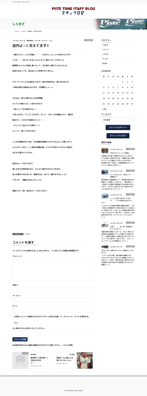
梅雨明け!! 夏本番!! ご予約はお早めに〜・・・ (39, 360)
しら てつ (105, 49)
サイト (15, 306)
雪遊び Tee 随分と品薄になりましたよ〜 (64, 359)
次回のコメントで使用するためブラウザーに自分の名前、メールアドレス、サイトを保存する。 (52, 316)
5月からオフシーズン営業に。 (120, 153)
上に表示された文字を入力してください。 (29, 328)
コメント (17, 256)
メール (16, 295)
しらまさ (88, 40)
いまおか (105, 45)
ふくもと (105, 59)
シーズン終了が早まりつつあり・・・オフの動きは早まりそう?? (116, 200)
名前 (15, 285)
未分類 (104, 63)
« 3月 (103, 109)
